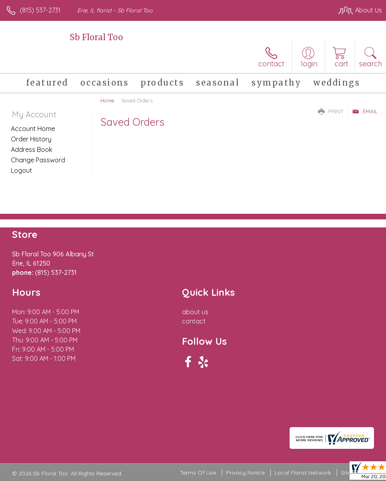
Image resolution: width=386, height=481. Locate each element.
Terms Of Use (198, 472)
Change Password (38, 160)
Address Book (31, 149)
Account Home (33, 129)
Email (365, 111)
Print (331, 111)
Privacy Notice (245, 472)
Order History (31, 139)
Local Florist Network (303, 472)
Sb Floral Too (96, 37)
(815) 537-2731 (40, 10)
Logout (21, 170)
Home (107, 100)
